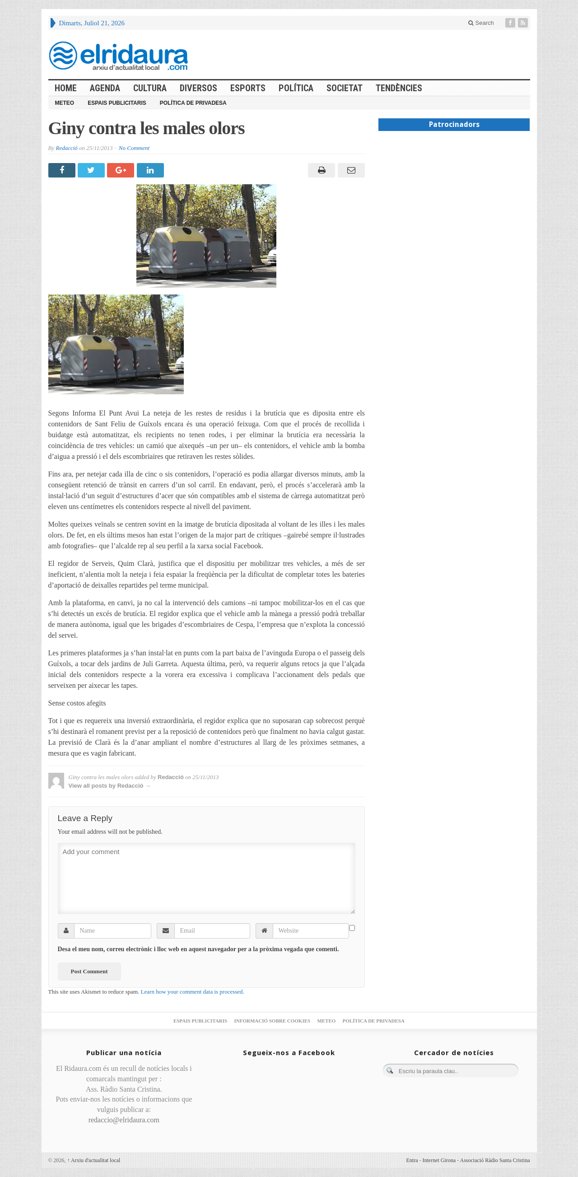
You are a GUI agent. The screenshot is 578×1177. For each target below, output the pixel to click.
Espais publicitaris (117, 103)
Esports (248, 88)
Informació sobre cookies (272, 1020)
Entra (412, 1160)
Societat (344, 88)
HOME (66, 88)
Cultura (150, 88)
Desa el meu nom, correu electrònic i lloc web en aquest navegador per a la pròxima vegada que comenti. (198, 949)
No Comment (134, 148)
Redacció (66, 148)
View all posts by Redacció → (110, 785)
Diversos (198, 88)
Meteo (65, 103)
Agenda (105, 88)
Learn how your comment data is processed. (192, 991)
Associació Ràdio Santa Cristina (495, 1160)
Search (481, 22)
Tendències (399, 88)
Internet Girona (439, 1160)
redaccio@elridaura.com (124, 1120)
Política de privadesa (193, 103)
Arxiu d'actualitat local (94, 1160)
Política (296, 88)
